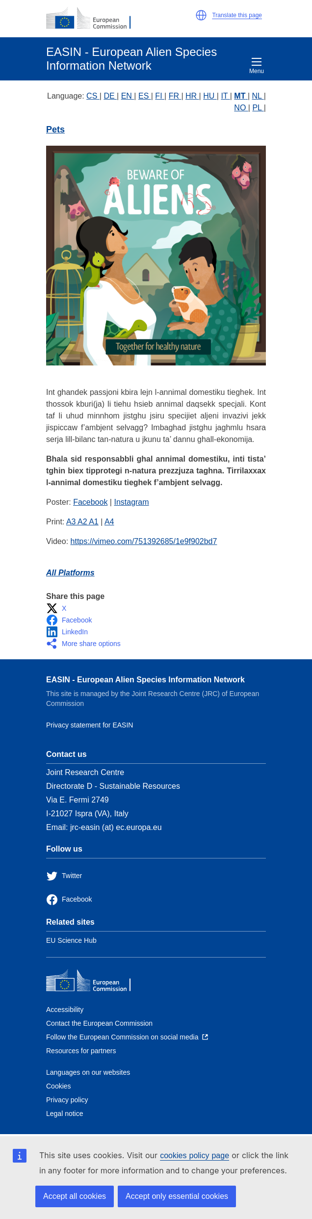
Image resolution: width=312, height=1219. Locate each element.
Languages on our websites (88, 1072)
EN (127, 96)
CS (93, 96)
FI (159, 96)
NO (241, 108)
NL (258, 96)
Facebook (90, 502)
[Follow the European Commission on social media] (127, 1037)
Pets (55, 129)
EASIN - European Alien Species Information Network (145, 679)
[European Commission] (93, 18)
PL (257, 108)
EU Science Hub (71, 940)
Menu (256, 66)
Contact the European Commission (99, 1023)
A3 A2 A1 (82, 522)
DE (110, 96)
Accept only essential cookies (177, 1196)
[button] (201, 15)
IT (225, 96)
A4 (109, 522)
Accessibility (64, 1009)
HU (210, 96)
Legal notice (64, 1113)
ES (144, 96)
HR (192, 96)
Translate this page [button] (237, 15)
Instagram (131, 502)
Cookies (58, 1086)
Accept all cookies (74, 1196)
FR (175, 96)
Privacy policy (67, 1100)
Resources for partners (81, 1051)
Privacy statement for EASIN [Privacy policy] (89, 725)
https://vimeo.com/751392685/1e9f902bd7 (144, 541)
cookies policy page (194, 1155)
